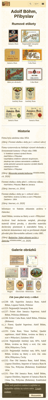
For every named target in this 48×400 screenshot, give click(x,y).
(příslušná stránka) (39, 172)
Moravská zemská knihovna (20, 173)
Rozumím (36, 395)
